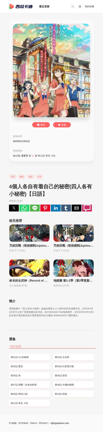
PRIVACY (44, 423)
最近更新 (44, 6)
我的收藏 (89, 6)
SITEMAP (23, 423)
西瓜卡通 (21, 6)
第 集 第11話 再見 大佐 (42, 155)
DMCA (33, 423)
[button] (72, 6)
